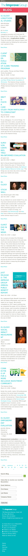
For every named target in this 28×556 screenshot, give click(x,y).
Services (4, 547)
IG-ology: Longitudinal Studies (6, 18)
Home (4, 543)
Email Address (5, 485)
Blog (3, 551)
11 (25, 465)
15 (11, 467)
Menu (3, 1)
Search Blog (5, 474)
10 (22, 465)
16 (15, 467)
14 (8, 467)
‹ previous (10, 465)
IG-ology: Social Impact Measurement (6, 332)
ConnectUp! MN (21, 395)
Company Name (6, 497)
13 (5, 467)
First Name (4, 489)
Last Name (4, 493)
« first (3, 465)
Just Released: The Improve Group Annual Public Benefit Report (5, 283)
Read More (4, 47)
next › (21, 467)
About (4, 545)
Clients (4, 549)
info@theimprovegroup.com (14, 518)
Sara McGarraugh (13, 211)
